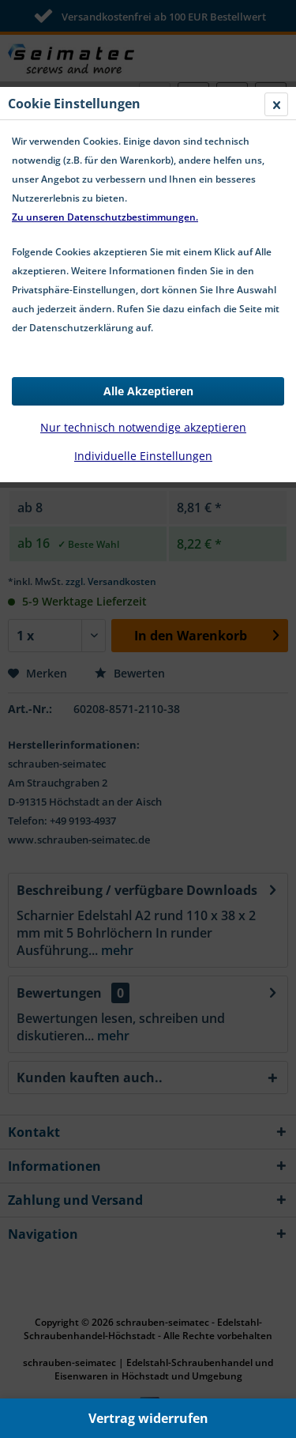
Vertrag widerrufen (148, 1418)
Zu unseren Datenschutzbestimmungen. (105, 217)
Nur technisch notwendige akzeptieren (143, 427)
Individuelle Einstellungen (143, 455)
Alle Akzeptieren (148, 390)
